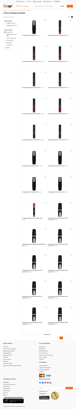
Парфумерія (6, 382)
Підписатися (69, 388)
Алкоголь (5, 392)
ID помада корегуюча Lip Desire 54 (59, 61)
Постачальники (7, 359)
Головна (5, 10)
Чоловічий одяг (7, 388)
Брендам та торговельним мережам (12, 365)
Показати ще (47, 334)
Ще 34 (7, 47)
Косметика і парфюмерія (13, 10)
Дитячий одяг (6, 390)
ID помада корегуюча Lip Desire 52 (33, 61)
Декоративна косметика (25, 10)
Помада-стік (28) (11, 23)
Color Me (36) (10, 40)
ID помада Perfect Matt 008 (31, 35)
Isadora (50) (9, 32)
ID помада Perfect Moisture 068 (32, 192)
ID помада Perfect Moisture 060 (58, 166)
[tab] (22, 6)
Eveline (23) (9, 45)
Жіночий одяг (6, 386)
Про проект (6, 346)
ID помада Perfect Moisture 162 (58, 192)
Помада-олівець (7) (12, 25)
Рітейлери (5, 357)
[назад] (58, 338)
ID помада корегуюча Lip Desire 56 (33, 87)
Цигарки (5, 394)
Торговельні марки (7, 363)
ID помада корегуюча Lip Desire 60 (33, 113)
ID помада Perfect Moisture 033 (32, 166)
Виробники (5, 361)
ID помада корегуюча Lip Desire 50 (59, 35)
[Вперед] (71, 338)
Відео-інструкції (43, 357)
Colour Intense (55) (11, 38)
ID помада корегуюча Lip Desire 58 (59, 87)
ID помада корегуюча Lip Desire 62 (59, 113)
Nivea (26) (9, 42)
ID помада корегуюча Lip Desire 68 (59, 139)
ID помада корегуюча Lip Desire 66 (33, 139)
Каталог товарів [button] (22, 6)
